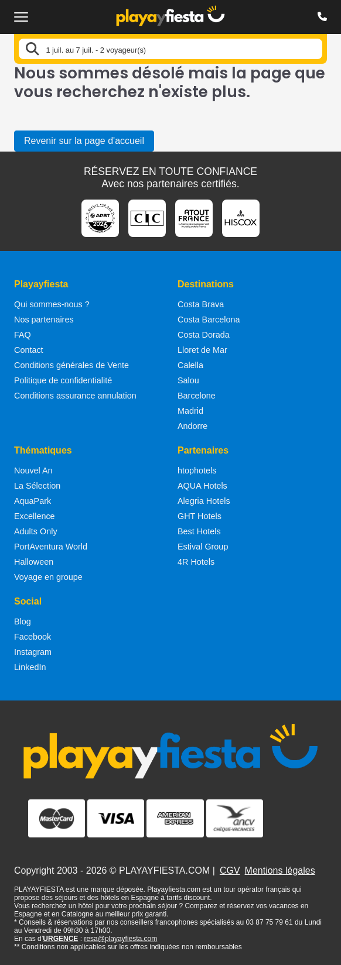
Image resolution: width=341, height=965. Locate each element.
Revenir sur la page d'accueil (84, 141)
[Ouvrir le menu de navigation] (21, 17)
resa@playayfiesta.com (120, 939)
